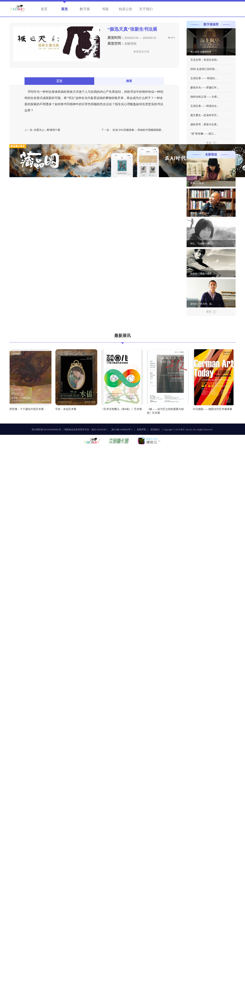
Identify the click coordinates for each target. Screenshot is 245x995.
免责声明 (141, 429)
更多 (211, 143)
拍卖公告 (125, 9)
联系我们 (155, 429)
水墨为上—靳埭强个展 (47, 130)
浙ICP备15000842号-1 (122, 429)
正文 (59, 81)
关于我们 (146, 9)
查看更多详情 (141, 51)
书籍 (105, 9)
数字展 (85, 9)
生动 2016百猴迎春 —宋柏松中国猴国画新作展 (140, 130)
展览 (64, 9)
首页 (44, 9)
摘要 (129, 81)
